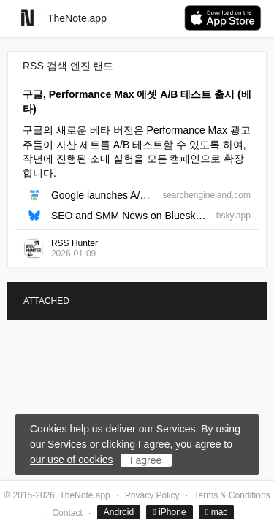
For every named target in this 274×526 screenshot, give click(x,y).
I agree (146, 460)
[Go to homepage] (27, 18)
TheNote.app (77, 18)
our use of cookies (71, 459)
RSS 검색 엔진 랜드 (68, 66)
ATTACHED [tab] (46, 301)
